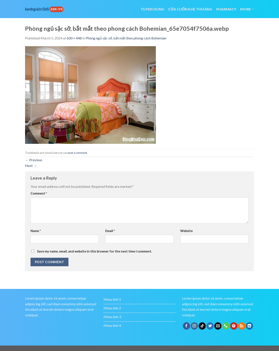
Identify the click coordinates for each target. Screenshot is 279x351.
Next (31, 165)
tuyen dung (152, 9)
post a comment (77, 152)
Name (36, 231)
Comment (39, 193)
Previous (33, 160)
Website (186, 231)
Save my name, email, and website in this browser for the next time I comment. (94, 251)
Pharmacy (226, 9)
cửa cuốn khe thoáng (190, 9)
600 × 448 (74, 38)
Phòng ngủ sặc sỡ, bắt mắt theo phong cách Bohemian (126, 38)
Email (110, 231)
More (247, 9)
